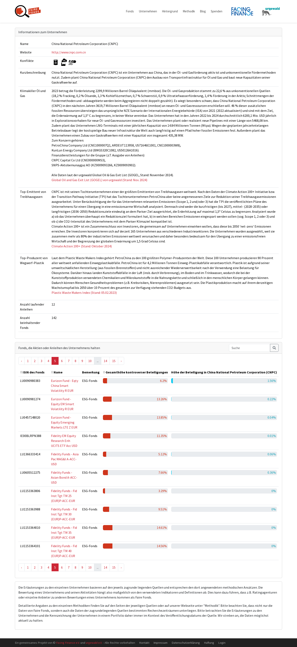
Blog (203, 11)
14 (105, 361)
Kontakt (144, 643)
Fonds (130, 11)
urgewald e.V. (94, 643)
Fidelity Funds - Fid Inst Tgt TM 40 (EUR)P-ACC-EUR (64, 551)
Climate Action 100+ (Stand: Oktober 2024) (82, 246)
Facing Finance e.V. (68, 643)
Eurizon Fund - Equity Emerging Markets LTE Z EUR (64, 422)
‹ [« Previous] (21, 361)
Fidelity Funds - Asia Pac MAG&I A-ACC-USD (65, 459)
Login (221, 643)
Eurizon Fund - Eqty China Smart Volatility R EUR (64, 386)
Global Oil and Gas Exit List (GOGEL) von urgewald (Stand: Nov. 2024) (99, 180)
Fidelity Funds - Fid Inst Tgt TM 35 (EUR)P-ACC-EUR (64, 532)
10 (90, 361)
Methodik (189, 11)
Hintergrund (170, 11)
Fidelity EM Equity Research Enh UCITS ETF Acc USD (64, 441)
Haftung (209, 643)
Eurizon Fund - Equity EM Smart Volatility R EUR (62, 404)
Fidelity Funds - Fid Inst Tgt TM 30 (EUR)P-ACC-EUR (64, 514)
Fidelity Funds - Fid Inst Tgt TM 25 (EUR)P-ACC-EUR (64, 496)
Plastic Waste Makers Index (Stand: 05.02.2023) (84, 292)
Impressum (160, 643)
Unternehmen (148, 11)
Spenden (216, 11)
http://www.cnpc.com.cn (69, 52)
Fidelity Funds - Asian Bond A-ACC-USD (64, 477)
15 (114, 361)
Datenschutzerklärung (186, 643)
